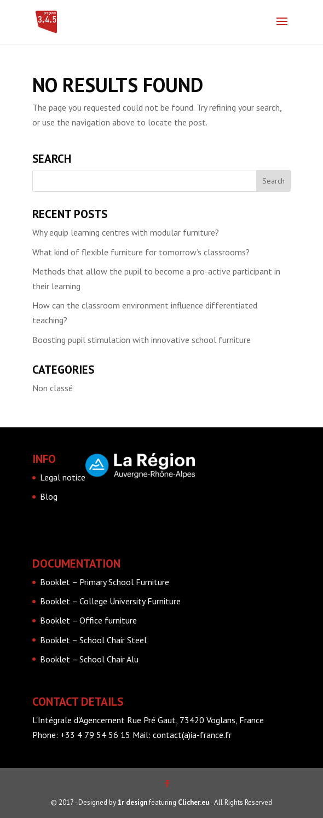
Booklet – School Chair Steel (93, 639)
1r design (132, 802)
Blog (48, 496)
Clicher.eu (193, 802)
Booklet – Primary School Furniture (104, 581)
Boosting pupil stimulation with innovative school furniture (141, 339)
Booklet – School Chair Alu (89, 659)
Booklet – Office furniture (88, 620)
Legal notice (62, 477)
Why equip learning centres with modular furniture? (125, 232)
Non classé (52, 387)
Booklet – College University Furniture (110, 601)
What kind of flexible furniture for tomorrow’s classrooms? (141, 252)
